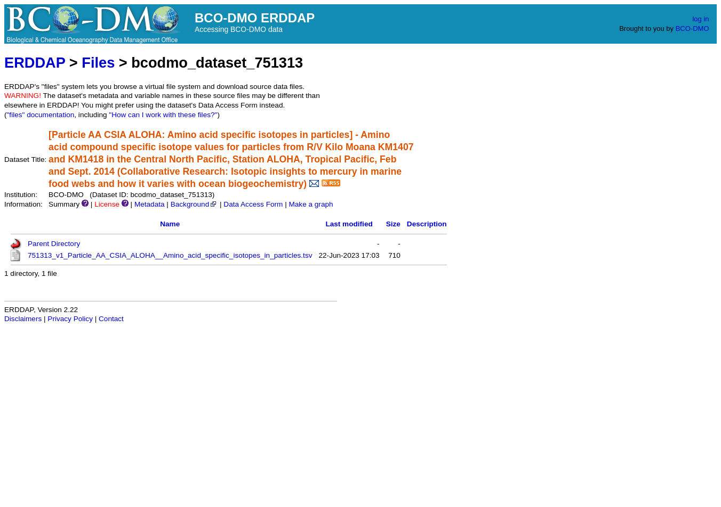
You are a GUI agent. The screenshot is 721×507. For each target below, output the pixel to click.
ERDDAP (34, 62)
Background (194, 204)
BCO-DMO (692, 28)
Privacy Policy (70, 319)
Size (393, 224)
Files (98, 62)
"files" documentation (41, 115)
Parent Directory (54, 244)
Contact (111, 319)
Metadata (149, 204)
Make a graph (311, 204)
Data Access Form (253, 204)
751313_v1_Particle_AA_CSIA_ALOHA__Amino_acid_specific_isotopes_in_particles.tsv (170, 255)
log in (700, 19)
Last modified (348, 224)
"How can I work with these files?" (163, 115)
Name (170, 224)
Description (427, 224)
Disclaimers (23, 319)
